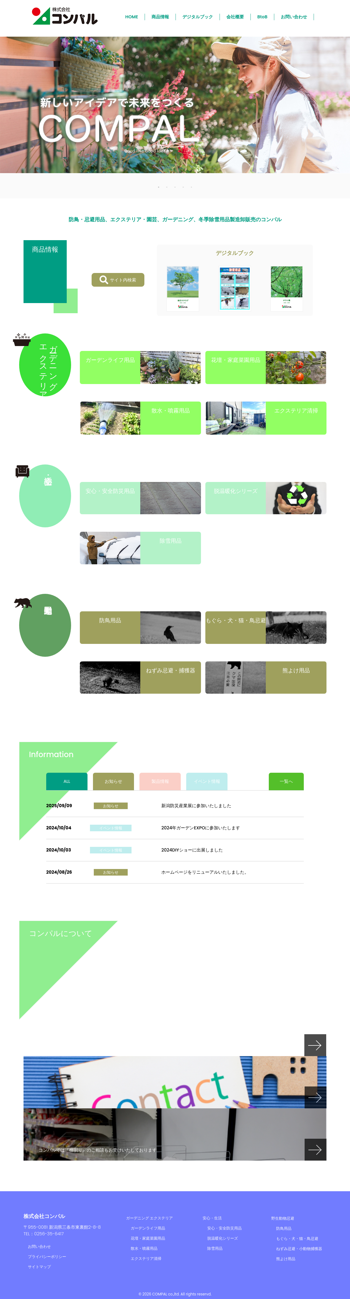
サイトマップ (39, 1266)
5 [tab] (191, 187)
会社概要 (235, 17)
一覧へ (286, 781)
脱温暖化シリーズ (222, 1238)
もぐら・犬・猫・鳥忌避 (297, 1238)
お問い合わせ (294, 17)
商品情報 (160, 17)
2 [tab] (167, 187)
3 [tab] (175, 187)
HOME (131, 17)
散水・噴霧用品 (144, 1248)
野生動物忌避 (282, 1218)
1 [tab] (158, 187)
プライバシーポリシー (47, 1256)
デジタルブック (197, 17)
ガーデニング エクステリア (149, 1218)
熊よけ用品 (285, 1259)
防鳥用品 (283, 1228)
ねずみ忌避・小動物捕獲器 (299, 1248)
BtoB (262, 17)
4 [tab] (183, 187)
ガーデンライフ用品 (148, 1228)
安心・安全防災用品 (224, 1228)
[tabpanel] (175, 105)
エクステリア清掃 (146, 1258)
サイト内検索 (118, 279)
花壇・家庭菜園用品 (148, 1238)
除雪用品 (215, 1248)
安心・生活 (212, 1218)
